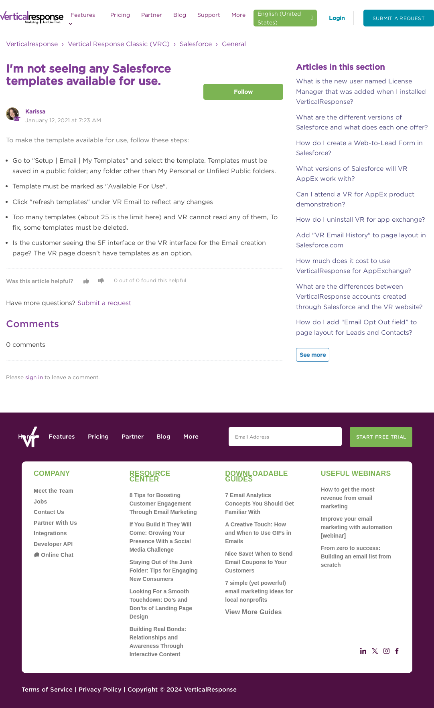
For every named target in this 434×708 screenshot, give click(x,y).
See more (313, 355)
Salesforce (196, 44)
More (238, 15)
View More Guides (253, 612)
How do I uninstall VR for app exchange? (360, 219)
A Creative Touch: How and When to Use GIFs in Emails (258, 532)
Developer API (53, 544)
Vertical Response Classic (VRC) (119, 44)
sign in (34, 377)
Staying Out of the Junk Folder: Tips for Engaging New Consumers (164, 570)
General (234, 44)
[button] (86, 281)
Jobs (40, 501)
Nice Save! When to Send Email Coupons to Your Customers (258, 562)
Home (27, 436)
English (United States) (279, 18)
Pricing (120, 15)
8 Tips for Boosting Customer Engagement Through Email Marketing (163, 503)
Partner (151, 15)
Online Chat (53, 555)
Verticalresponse (32, 44)
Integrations (50, 533)
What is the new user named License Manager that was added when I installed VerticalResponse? (361, 91)
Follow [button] (243, 92)
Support (208, 15)
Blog (179, 15)
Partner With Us (55, 523)
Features (82, 19)
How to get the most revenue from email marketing (348, 498)
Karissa (35, 111)
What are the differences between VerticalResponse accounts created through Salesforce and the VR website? (359, 297)
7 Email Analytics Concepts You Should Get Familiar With (259, 503)
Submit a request (399, 18)
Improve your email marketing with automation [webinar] (356, 527)
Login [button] (337, 18)
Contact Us (49, 512)
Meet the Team (53, 491)
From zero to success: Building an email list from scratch (356, 556)
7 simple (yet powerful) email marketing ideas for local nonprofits (259, 591)
